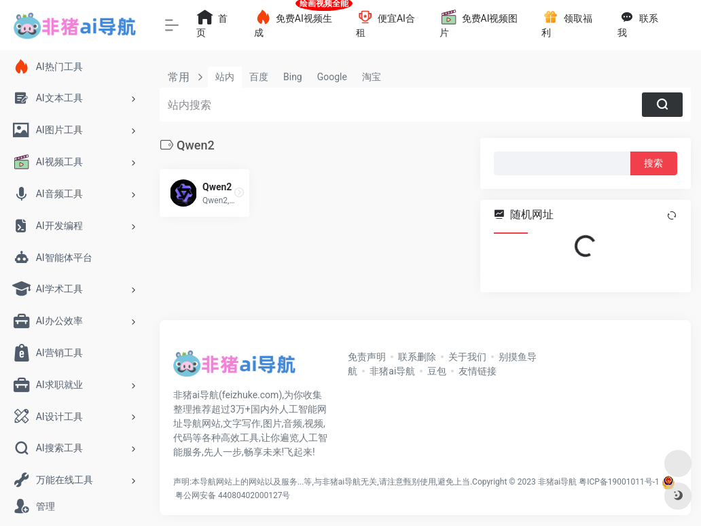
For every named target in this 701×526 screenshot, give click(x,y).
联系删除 (417, 356)
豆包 (436, 371)
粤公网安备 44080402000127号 (232, 495)
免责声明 (367, 356)
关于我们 (467, 356)
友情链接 (478, 371)
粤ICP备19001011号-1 (619, 482)
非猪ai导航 (392, 371)
